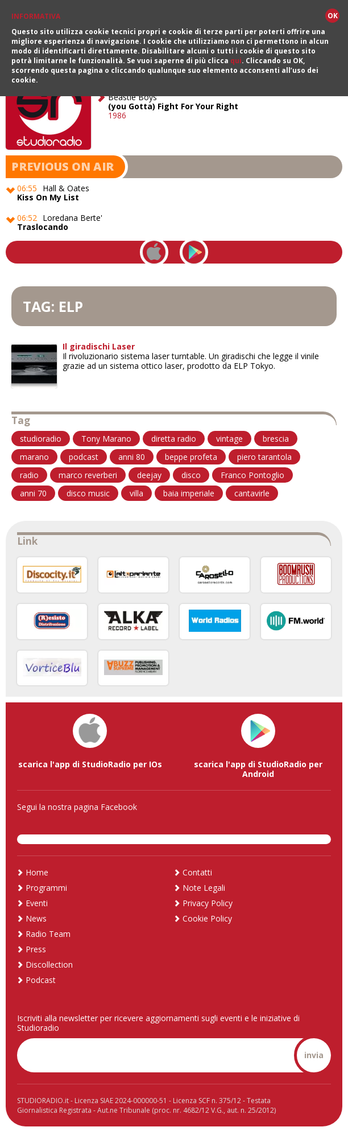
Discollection (49, 962)
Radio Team (48, 932)
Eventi (37, 901)
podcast (83, 455)
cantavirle (252, 491)
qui (236, 60)
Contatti (197, 870)
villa (136, 491)
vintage (229, 436)
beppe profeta (191, 455)
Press (36, 947)
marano (34, 455)
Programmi (46, 886)
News (36, 916)
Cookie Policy (207, 916)
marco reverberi (88, 473)
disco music (88, 491)
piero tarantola (264, 455)
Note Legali (204, 886)
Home (37, 870)
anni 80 (131, 455)
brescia (276, 436)
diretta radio (173, 436)
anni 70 (33, 491)
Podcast (41, 978)
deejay (149, 473)
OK (333, 15)
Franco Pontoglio (252, 473)
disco (191, 473)
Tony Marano (106, 436)
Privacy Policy (208, 901)
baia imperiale (188, 491)
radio (29, 473)
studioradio (40, 436)
